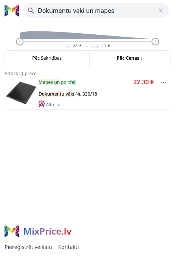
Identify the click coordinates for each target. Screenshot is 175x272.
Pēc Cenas (130, 58)
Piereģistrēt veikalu (28, 246)
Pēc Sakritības (47, 58)
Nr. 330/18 (68, 94)
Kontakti (68, 246)
